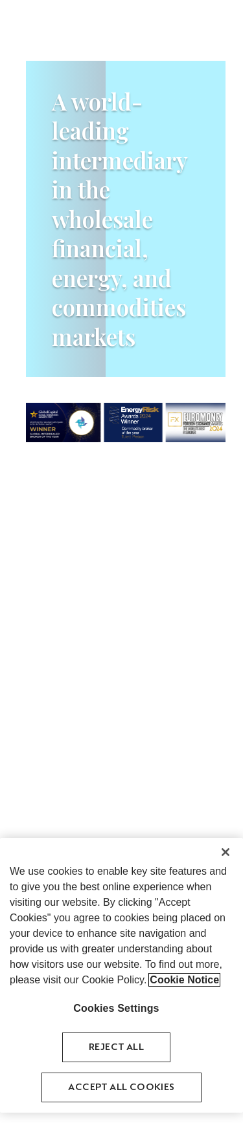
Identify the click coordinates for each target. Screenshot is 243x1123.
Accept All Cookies (121, 1088)
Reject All (116, 1048)
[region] (121, 975)
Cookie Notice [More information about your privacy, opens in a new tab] (184, 979)
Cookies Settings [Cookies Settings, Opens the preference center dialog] (116, 1008)
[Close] (225, 852)
